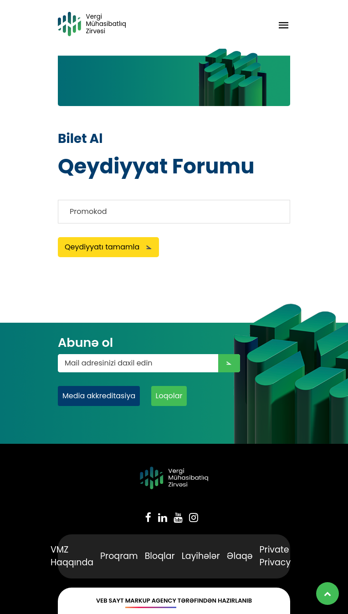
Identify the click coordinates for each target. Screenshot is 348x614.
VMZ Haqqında (72, 556)
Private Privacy (275, 556)
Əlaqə (240, 556)
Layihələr (201, 556)
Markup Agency (150, 600)
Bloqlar (160, 556)
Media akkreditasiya (98, 396)
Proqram (119, 556)
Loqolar (169, 396)
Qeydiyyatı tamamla (108, 247)
